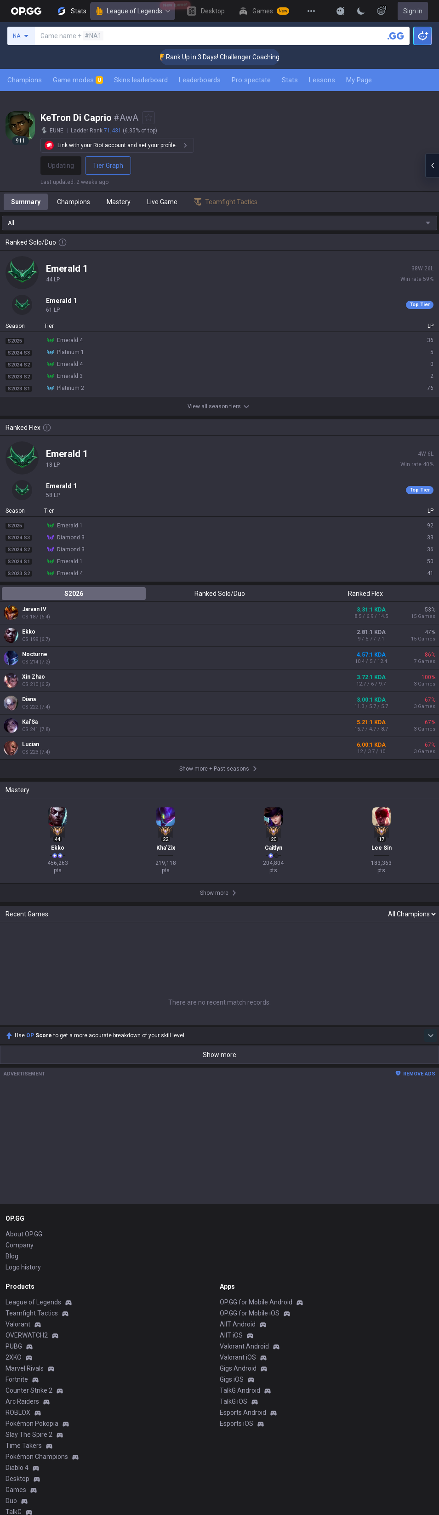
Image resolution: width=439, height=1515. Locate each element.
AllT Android (238, 1324)
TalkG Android (240, 1390)
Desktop (17, 1478)
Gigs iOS (232, 1379)
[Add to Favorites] (148, 117)
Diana (29, 699)
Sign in (412, 11)
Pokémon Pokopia (32, 1423)
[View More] (311, 11)
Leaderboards (200, 80)
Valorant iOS (238, 1357)
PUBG (14, 1346)
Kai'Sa (30, 722)
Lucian (30, 744)
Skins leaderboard (141, 80)
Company (20, 1245)
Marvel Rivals (25, 1368)
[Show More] (340, 11)
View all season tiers (220, 406)
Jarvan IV (34, 609)
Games (16, 1489)
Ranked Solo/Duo (219, 593)
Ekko (28, 632)
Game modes (78, 80)
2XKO (14, 1357)
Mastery (119, 202)
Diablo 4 (17, 1467)
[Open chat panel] (432, 165)
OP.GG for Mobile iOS (249, 1313)
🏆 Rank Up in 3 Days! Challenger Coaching (232, 57)
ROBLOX (18, 1412)
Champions (24, 80)
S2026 (73, 593)
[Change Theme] (361, 11)
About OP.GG (24, 1234)
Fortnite (17, 1379)
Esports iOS (236, 1423)
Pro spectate (251, 80)
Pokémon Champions (37, 1456)
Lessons (322, 80)
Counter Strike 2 (29, 1390)
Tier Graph (108, 165)
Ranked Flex (365, 593)
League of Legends (132, 11)
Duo (11, 1500)
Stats (290, 80)
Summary (25, 202)
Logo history (23, 1267)
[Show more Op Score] (430, 1035)
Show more (219, 1054)
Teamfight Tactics (32, 1313)
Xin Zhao (33, 677)
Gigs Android (238, 1368)
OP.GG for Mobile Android (256, 1302)
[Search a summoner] (396, 36)
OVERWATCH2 (27, 1335)
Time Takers (24, 1445)
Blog (12, 1256)
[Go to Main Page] (26, 11)
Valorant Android (244, 1346)
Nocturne (34, 654)
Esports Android (243, 1412)
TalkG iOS (233, 1401)
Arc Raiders (22, 1401)
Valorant (18, 1324)
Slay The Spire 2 (29, 1434)
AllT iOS (231, 1335)
